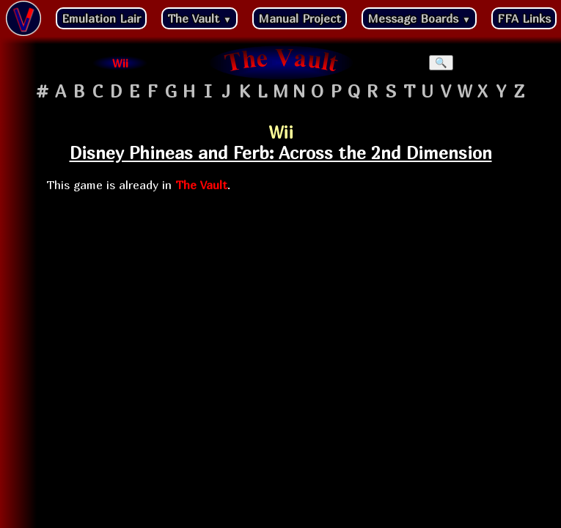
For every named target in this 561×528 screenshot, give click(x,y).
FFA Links (524, 18)
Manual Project (299, 18)
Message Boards (419, 18)
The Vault (199, 18)
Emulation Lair (101, 18)
